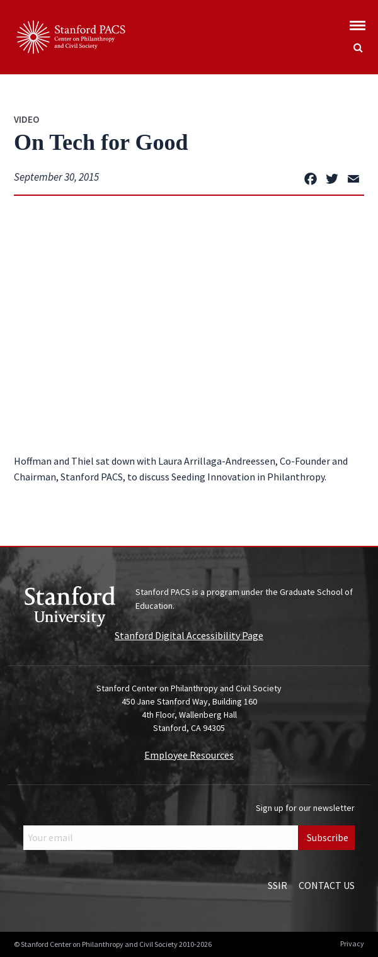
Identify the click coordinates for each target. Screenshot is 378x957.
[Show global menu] (357, 22)
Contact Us (327, 885)
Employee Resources (189, 755)
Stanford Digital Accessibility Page (189, 635)
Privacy (352, 943)
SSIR (277, 885)
